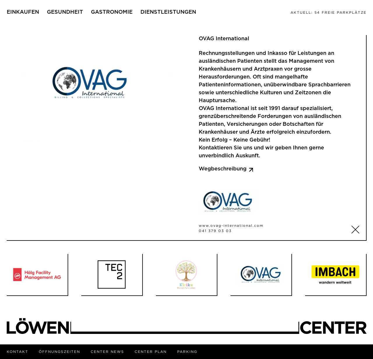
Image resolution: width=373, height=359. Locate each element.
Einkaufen (23, 12)
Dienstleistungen (168, 12)
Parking (187, 351)
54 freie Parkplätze (329, 12)
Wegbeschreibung (226, 169)
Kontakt (17, 351)
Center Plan (151, 351)
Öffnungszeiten (59, 351)
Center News (107, 351)
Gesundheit (65, 12)
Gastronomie (112, 12)
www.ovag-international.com (231, 225)
